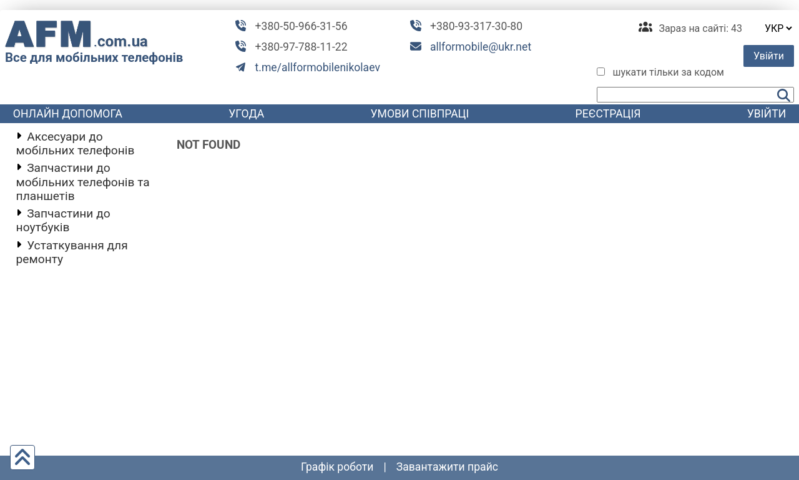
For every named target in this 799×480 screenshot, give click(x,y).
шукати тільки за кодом (668, 72)
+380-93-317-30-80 (476, 26)
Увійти (768, 56)
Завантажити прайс (447, 467)
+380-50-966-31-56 (301, 26)
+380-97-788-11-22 (301, 47)
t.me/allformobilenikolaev (317, 67)
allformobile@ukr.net (480, 47)
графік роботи (337, 467)
